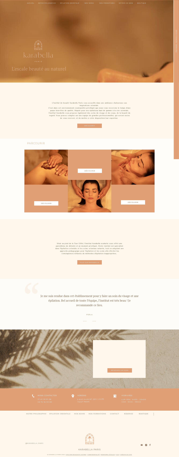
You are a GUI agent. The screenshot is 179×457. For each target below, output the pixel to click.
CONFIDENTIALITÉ (94, 454)
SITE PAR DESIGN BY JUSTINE (76, 454)
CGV (117, 454)
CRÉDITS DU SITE (126, 454)
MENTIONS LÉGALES (108, 454)
